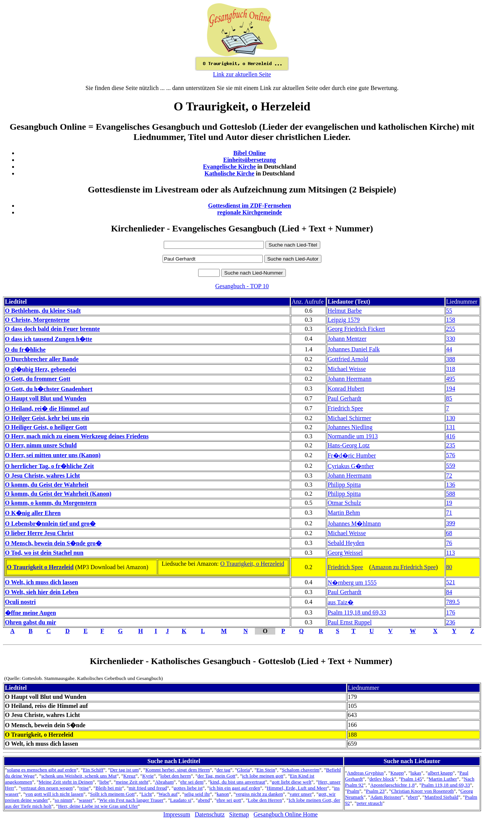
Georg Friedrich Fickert (356, 329)
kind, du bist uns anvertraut (237, 782)
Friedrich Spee (345, 408)
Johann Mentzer (346, 338)
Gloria (243, 770)
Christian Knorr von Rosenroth (422, 791)
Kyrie (148, 776)
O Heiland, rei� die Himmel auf (47, 408)
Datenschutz (210, 814)
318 (450, 369)
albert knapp (440, 773)
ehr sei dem (191, 782)
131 (450, 427)
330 (450, 338)
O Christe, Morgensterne (37, 320)
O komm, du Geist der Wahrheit (46, 484)
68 (449, 533)
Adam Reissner (385, 797)
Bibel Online (249, 153)
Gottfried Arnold (347, 359)
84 (449, 592)
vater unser (301, 794)
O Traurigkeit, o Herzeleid (252, 563)
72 (449, 475)
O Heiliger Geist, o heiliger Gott (46, 427)
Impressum (176, 814)
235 (450, 445)
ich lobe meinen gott (262, 776)
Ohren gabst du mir (30, 622)
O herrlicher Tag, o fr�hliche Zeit (49, 466)
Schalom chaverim (301, 770)
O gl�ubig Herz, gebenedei (40, 369)
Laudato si (180, 800)
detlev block (381, 779)
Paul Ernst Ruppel (349, 622)
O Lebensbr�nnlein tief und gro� (50, 523)
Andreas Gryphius (365, 773)
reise (84, 788)
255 (450, 329)
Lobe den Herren (265, 800)
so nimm (63, 800)
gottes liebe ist (188, 788)
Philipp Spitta (344, 484)
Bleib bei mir (109, 788)
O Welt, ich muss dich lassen (41, 582)
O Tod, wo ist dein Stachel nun (44, 552)
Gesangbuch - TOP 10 (241, 286)
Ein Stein (265, 770)
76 (449, 543)
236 (450, 622)
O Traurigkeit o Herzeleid (40, 567)
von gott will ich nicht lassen (54, 794)
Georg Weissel (345, 552)
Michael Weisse (346, 369)
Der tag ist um (124, 770)
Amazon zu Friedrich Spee (403, 567)
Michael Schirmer (349, 418)
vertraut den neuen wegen (47, 788)
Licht (146, 794)
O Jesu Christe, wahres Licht (42, 475)
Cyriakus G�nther (350, 466)
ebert (413, 797)
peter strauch (369, 803)
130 (450, 418)
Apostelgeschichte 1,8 (392, 785)
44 (449, 349)
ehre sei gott (229, 800)
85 (449, 398)
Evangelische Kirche (229, 166)
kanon (223, 794)
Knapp (397, 773)
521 (450, 582)
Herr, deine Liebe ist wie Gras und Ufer (98, 806)
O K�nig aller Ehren (32, 513)
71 (449, 512)
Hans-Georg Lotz (348, 445)
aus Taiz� (340, 602)
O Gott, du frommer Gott (37, 379)
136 (450, 484)
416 (450, 436)
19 (449, 503)
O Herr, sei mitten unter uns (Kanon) (53, 455)
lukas (416, 773)
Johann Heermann (349, 379)
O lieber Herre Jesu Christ (39, 533)
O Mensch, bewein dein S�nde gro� (53, 543)
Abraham (164, 782)
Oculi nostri (20, 602)
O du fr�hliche (25, 349)
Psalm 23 (375, 791)
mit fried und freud (148, 788)
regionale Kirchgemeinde (249, 212)
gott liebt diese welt (292, 782)
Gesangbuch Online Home (285, 814)
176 (450, 612)
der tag (224, 770)
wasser (85, 800)
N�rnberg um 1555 (351, 582)
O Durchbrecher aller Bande (42, 359)
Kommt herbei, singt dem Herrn (177, 770)
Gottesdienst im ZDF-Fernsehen (249, 205)
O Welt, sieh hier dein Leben (41, 592)
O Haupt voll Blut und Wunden (45, 398)
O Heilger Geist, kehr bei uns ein (47, 418)
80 (449, 567)
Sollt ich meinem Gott (112, 794)
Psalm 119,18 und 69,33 (356, 612)
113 (450, 552)
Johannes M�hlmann (354, 523)
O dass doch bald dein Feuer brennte (52, 329)
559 (450, 465)
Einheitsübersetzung (249, 160)
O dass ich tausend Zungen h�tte (48, 339)
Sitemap (239, 814)
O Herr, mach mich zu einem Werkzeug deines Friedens (77, 436)
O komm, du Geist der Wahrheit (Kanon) (58, 493)
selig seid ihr (197, 794)
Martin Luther (443, 779)
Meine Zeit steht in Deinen (66, 782)
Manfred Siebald (441, 797)
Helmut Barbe (344, 310)
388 (450, 359)
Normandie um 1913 (352, 436)
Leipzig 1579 (343, 320)
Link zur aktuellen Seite (242, 74)
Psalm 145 (411, 779)
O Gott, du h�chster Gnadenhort (48, 389)
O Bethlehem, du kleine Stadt (43, 310)
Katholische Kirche (229, 173)
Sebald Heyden (345, 543)
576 (450, 455)
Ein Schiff (93, 770)
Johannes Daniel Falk (353, 349)
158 (450, 320)
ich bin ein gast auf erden (234, 788)
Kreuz (129, 776)
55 (449, 310)
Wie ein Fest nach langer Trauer (131, 800)
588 (450, 493)
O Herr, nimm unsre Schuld (41, 445)
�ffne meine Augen (30, 613)
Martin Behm (343, 512)
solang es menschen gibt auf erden (41, 770)
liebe (104, 782)
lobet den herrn (175, 776)
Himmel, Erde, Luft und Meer (297, 788)
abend (204, 800)
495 (450, 379)
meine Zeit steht (132, 782)
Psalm (353, 791)
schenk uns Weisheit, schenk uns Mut (78, 776)
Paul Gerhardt (344, 398)
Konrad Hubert (345, 388)
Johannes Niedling (349, 427)
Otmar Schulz (344, 503)
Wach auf (167, 794)
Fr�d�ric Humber (351, 455)
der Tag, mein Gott (216, 776)
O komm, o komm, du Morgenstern (50, 503)
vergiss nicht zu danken (259, 794)
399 (450, 523)
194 (450, 388)
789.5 (453, 602)
